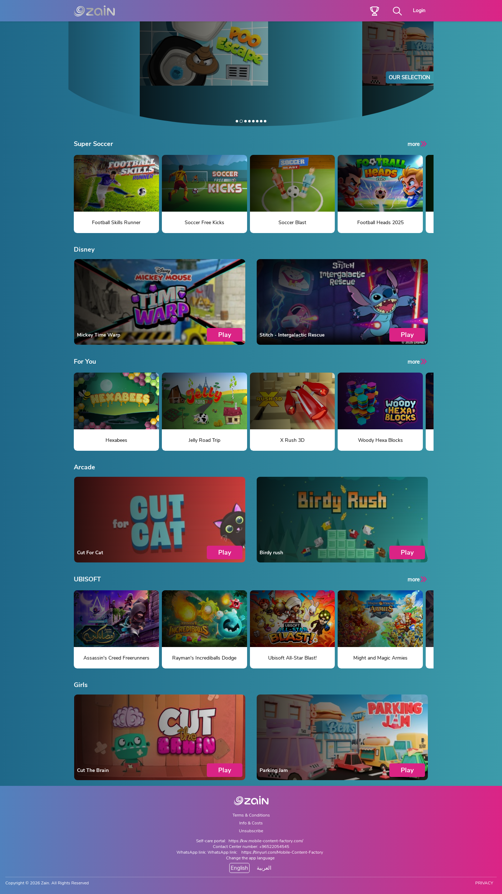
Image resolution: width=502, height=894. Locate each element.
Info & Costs (251, 823)
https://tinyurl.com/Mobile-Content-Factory (282, 852)
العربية (264, 868)
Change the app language (250, 858)
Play (224, 334)
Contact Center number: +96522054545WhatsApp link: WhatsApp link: (233, 849)
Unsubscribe (251, 831)
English (239, 868)
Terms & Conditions (251, 815)
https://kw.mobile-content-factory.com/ (266, 841)
